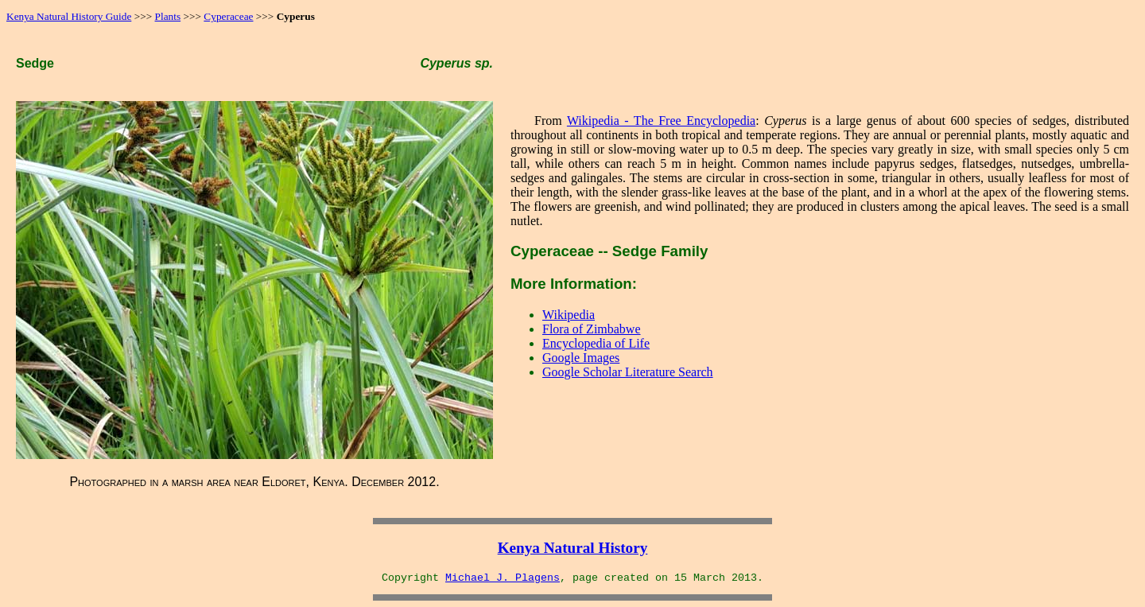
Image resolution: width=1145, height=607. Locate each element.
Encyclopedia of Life (596, 343)
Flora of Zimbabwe (591, 329)
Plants (168, 16)
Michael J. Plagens (502, 578)
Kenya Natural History (573, 547)
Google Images (580, 357)
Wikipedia (568, 314)
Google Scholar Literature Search (627, 372)
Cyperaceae (228, 16)
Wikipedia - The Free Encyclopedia (661, 120)
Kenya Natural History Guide (68, 16)
